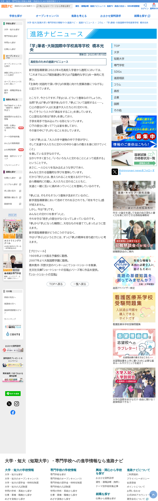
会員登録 (131, 482)
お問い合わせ (133, 491)
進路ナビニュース (98, 6)
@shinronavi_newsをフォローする (137, 171)
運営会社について (136, 499)
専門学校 (119, 65)
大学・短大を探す (14, 474)
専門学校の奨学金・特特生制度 (66, 482)
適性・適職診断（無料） (108, 482)
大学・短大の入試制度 (16, 486)
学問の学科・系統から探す (18, 491)
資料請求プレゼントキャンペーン (13, 362)
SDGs (118, 71)
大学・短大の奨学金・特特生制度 (22, 482)
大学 (116, 52)
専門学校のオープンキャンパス (66, 478)
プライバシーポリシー (138, 478)
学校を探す (15, 16)
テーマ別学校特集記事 (107, 486)
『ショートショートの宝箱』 (43, 274)
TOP (117, 46)
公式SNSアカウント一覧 (139, 495)
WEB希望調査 (133, 6)
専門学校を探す (58, 474)
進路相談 (119, 78)
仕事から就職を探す (106, 498)
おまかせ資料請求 (110, 16)
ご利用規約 (132, 474)
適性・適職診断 (82, 6)
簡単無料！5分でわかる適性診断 (13, 377)
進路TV (110, 6)
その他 (118, 110)
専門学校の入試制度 (60, 486)
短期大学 (119, 58)
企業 (116, 97)
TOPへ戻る (56, 284)
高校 (116, 91)
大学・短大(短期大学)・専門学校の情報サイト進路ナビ (51, 23)
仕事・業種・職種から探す (18, 495)
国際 (116, 104)
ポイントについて (136, 486)
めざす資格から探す (15, 499)
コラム (100, 23)
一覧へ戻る (79, 284)
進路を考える (79, 16)
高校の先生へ (120, 6)
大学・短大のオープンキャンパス (22, 478)
